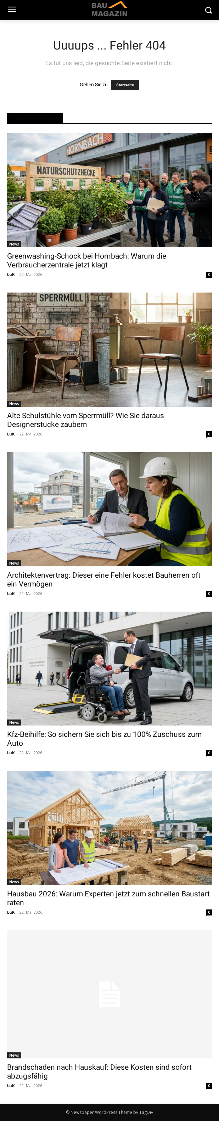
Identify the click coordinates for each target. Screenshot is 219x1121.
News (14, 244)
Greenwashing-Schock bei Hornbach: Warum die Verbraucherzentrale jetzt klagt (86, 260)
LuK (11, 274)
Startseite (125, 85)
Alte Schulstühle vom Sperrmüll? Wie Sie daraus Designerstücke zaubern (85, 420)
